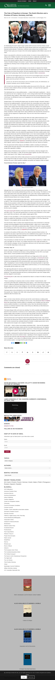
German (24, 482)
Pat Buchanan (7, 529)
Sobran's (6, 548)
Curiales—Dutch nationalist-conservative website (16, 509)
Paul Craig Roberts (9, 531)
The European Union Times (11, 550)
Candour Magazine (9, 499)
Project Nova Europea (9, 535)
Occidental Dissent (9, 527)
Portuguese (46, 482)
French (19, 482)
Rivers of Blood (8, 546)
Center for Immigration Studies (11, 501)
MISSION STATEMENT (22, 1)
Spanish (12, 484)
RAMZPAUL (7, 539)
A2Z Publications (8, 489)
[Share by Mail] (48, 352)
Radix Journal (7, 537)
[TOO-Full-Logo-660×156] (23, 5)
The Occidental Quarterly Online (12, 552)
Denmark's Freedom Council (11, 511)
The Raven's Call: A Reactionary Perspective (15, 556)
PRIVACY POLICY (8, 533)
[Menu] (49, 5)
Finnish (14, 482)
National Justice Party (9, 525)
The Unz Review (8, 560)
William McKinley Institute (10, 568)
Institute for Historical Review (11, 521)
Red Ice (6, 541)
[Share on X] (12, 352)
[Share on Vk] (37, 352)
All (5, 482)
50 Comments (14, 17)
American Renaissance (10, 495)
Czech (9, 482)
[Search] (45, 5)
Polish (40, 482)
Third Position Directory (10, 562)
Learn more (30, 677)
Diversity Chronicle (9, 513)
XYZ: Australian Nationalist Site (12, 570)
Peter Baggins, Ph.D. (42, 17)
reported (24, 229)
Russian (6, 484)
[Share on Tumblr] (32, 352)
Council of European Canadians (12, 505)
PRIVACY (34, 1)
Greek (30, 482)
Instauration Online (9, 519)
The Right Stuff (8, 558)
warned (22, 140)
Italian (35, 482)
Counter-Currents (8, 507)
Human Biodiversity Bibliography (12, 517)
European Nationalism (23, 17)
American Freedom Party (10, 491)
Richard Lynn (7, 544)
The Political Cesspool (9, 554)
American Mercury (8, 493)
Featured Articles (32, 17)
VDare (5, 564)
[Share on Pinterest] (22, 352)
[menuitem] (45, 5)
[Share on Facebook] (6, 352)
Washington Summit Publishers (12, 566)
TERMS (29, 1)
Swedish (18, 484)
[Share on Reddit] (43, 352)
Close (24, 677)
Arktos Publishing (8, 497)
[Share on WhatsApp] (17, 352)
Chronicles (6, 503)
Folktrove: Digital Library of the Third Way (14, 515)
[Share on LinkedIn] (27, 352)
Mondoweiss (7, 523)
